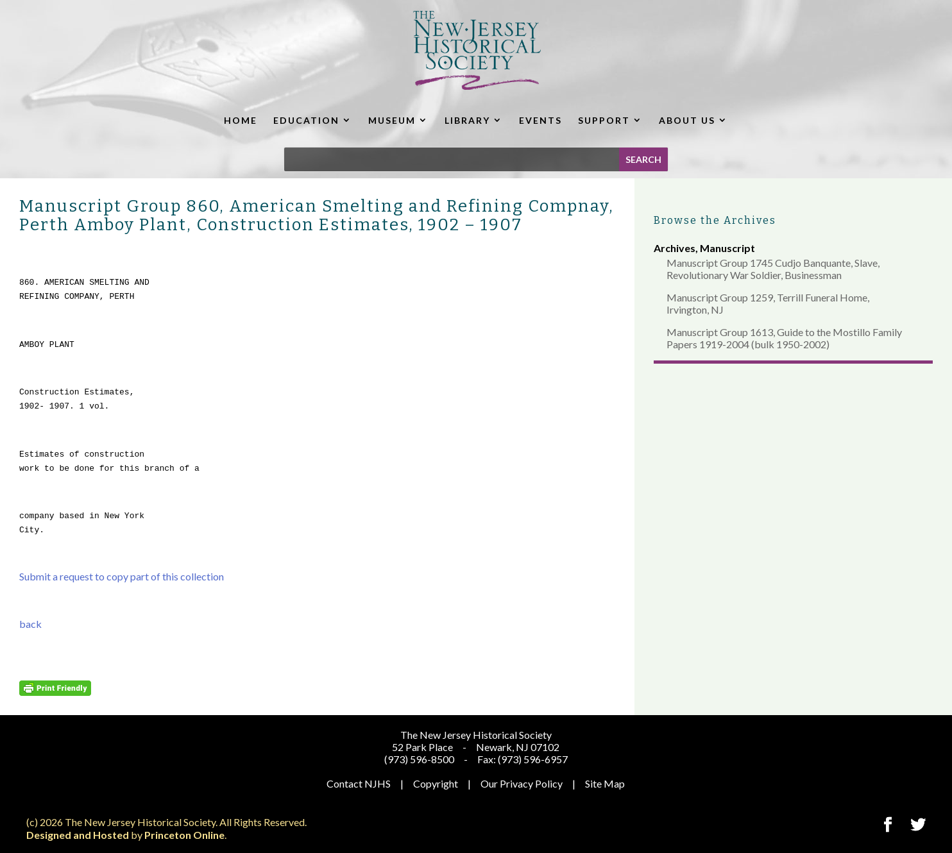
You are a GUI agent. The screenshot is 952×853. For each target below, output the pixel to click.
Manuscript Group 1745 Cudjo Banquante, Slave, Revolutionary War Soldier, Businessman (773, 269)
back (30, 624)
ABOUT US (687, 120)
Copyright (435, 783)
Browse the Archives (715, 220)
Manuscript (727, 248)
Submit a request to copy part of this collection (121, 576)
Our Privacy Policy (521, 783)
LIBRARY (467, 120)
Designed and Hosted (77, 835)
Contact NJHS (359, 783)
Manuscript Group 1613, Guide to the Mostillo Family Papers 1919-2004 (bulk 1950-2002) (784, 338)
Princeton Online (184, 835)
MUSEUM (392, 120)
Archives (674, 248)
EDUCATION (306, 120)
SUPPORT (604, 120)
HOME (240, 120)
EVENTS (540, 120)
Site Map (605, 783)
